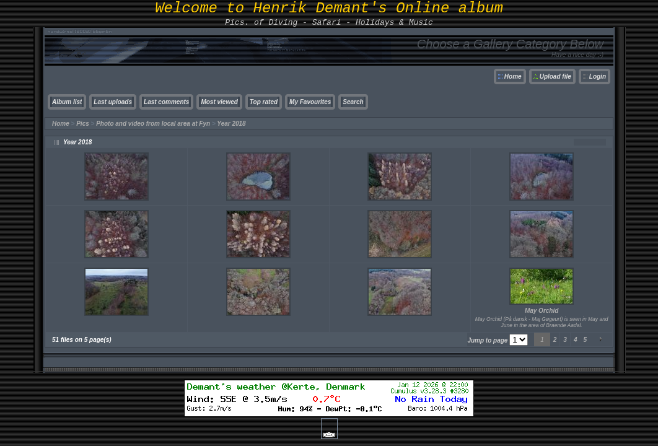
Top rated (264, 101)
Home (513, 76)
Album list (67, 101)
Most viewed (219, 101)
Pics (82, 123)
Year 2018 (231, 123)
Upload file (555, 76)
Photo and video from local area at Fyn (153, 123)
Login (597, 76)
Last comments (166, 101)
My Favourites (310, 101)
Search (353, 101)
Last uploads (113, 101)
